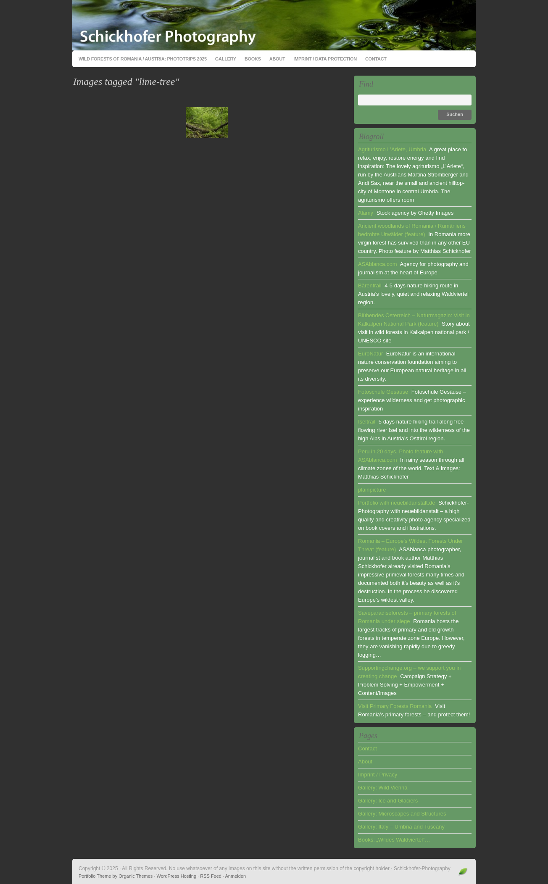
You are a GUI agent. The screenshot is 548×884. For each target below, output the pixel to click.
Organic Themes (136, 876)
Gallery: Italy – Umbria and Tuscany (401, 826)
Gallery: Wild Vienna (383, 787)
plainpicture (372, 490)
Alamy (365, 213)
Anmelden (235, 876)
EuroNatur (370, 353)
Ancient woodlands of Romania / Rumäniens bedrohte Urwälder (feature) (412, 230)
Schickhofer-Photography (274, 25)
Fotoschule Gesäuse (383, 392)
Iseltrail (366, 421)
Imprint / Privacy (377, 774)
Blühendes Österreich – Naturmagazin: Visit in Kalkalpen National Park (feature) (414, 319)
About (277, 58)
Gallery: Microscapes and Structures (402, 813)
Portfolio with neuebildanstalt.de (396, 503)
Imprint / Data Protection (325, 58)
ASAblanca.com (377, 264)
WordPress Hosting (176, 876)
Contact (376, 58)
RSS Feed (210, 876)
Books (253, 58)
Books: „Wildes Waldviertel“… (394, 840)
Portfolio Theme (95, 876)
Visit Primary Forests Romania (395, 706)
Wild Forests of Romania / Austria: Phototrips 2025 (143, 58)
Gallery (225, 58)
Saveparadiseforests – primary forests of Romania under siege (407, 617)
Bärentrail (370, 285)
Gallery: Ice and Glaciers (388, 800)
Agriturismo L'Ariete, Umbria (392, 149)
